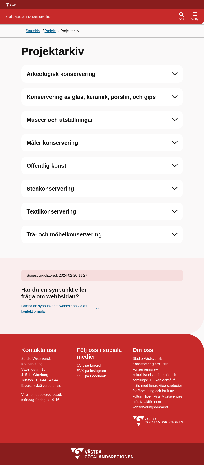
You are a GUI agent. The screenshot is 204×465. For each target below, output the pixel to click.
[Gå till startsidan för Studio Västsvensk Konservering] (28, 16)
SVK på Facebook (91, 376)
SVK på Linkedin (90, 365)
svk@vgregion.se (47, 385)
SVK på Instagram (91, 371)
